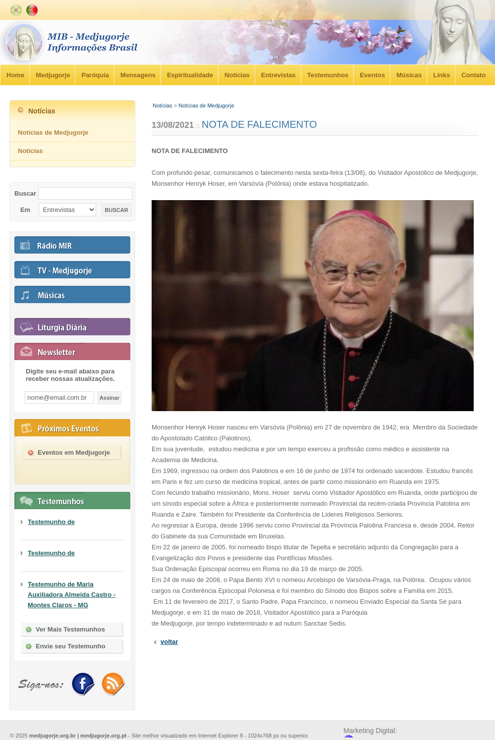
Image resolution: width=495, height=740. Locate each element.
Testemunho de (51, 522)
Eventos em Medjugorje (74, 452)
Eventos (372, 75)
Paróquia (95, 75)
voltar (169, 641)
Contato (473, 75)
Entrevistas (278, 75)
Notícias (237, 75)
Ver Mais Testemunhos (70, 629)
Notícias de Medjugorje (206, 105)
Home (15, 75)
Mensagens (138, 75)
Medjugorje (53, 75)
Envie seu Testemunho (71, 646)
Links (441, 75)
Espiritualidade (190, 75)
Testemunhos (328, 75)
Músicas (409, 75)
